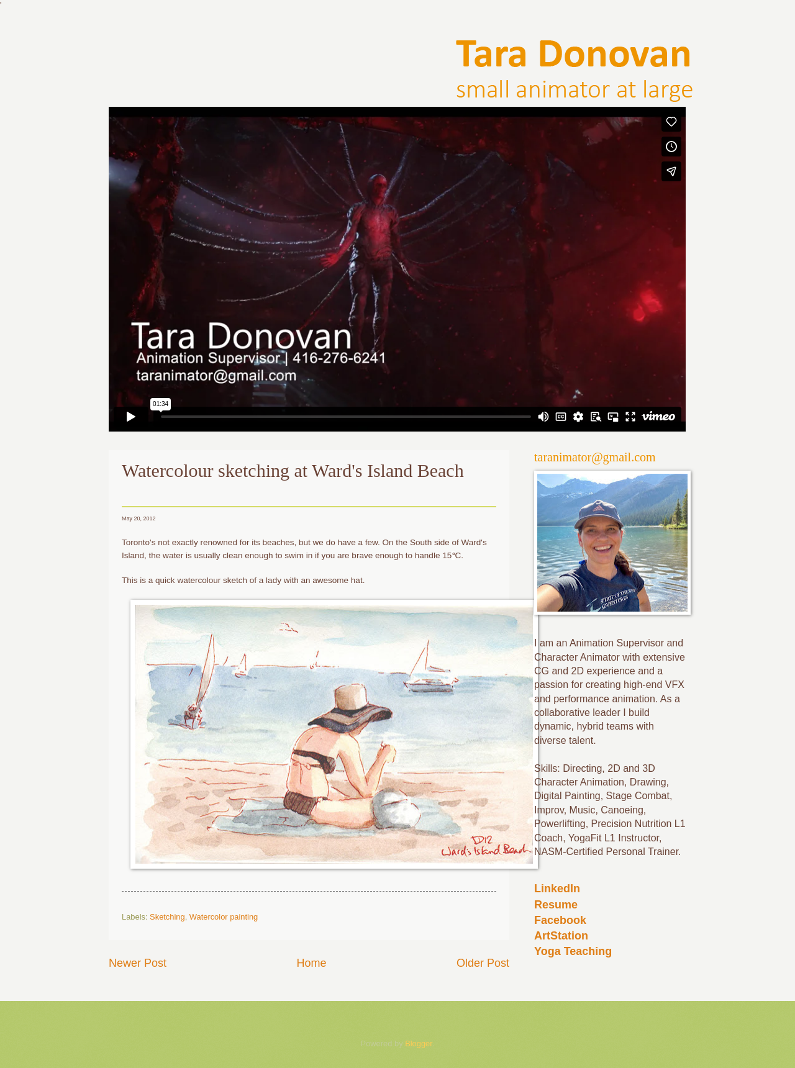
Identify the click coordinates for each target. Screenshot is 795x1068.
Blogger (418, 1043)
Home (311, 963)
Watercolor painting (223, 916)
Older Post (483, 963)
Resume (556, 904)
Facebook (560, 920)
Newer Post (137, 963)
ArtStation (561, 936)
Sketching (167, 916)
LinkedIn (557, 888)
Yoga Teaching (573, 951)
